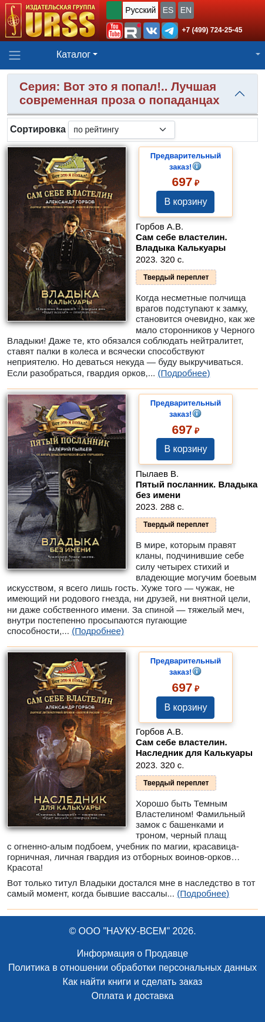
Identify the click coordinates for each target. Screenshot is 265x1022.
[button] (114, 30)
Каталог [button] (73, 54)
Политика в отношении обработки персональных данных (132, 968)
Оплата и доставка (133, 996)
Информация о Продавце (132, 953)
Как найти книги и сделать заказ (133, 982)
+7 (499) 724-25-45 (212, 30)
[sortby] (121, 130)
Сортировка (38, 129)
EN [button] (186, 10)
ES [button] (168, 10)
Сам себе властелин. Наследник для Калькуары (194, 747)
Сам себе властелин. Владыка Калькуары (181, 242)
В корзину (185, 202)
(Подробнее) (184, 373)
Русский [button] (140, 10)
